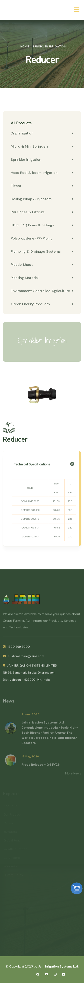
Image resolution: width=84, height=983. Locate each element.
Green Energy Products (42, 304)
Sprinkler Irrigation (49, 46)
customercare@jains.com (23, 658)
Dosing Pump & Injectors (42, 199)
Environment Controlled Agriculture (42, 291)
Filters (42, 185)
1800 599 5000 (16, 649)
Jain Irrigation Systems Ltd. (58, 966)
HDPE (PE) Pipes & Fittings (42, 225)
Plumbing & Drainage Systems (42, 251)
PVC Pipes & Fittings (42, 212)
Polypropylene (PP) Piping (42, 238)
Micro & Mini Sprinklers (42, 146)
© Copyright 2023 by (22, 966)
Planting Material (42, 277)
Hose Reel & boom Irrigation (42, 172)
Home (24, 46)
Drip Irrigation (42, 133)
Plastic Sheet (42, 264)
